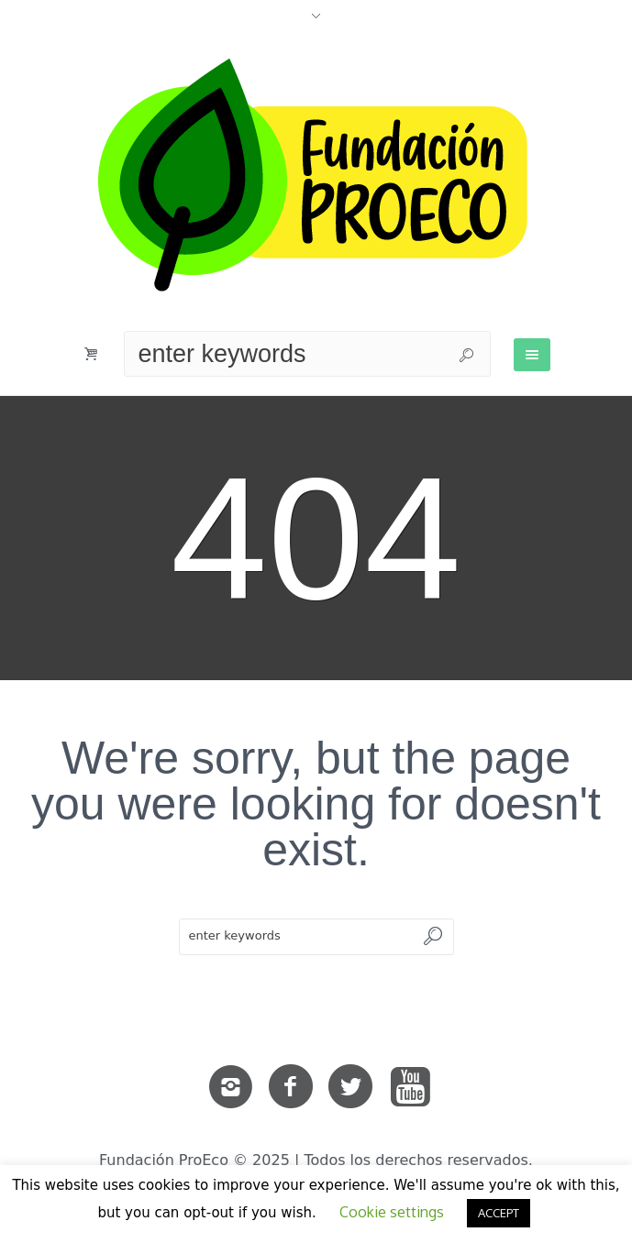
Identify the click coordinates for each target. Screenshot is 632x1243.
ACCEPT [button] (498, 1212)
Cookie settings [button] (391, 1212)
